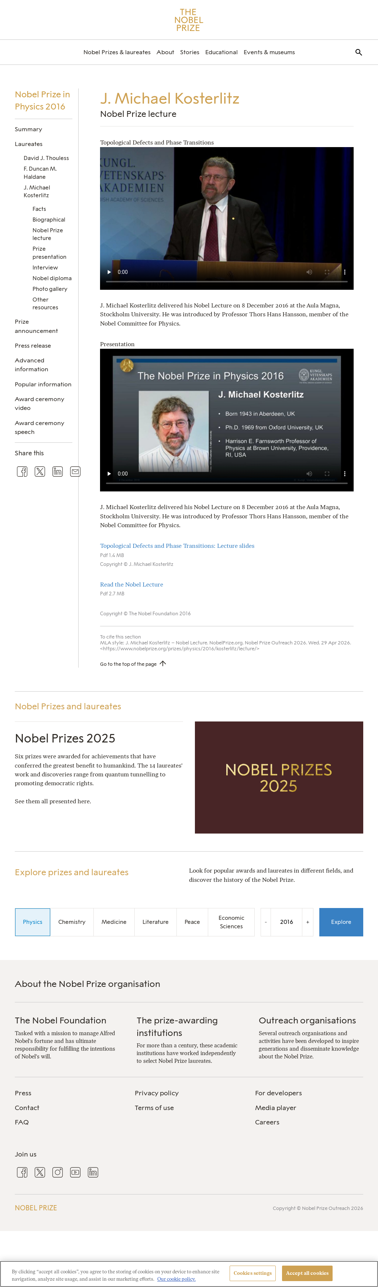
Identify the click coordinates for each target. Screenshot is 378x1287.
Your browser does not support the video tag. (227, 218)
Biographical (48, 219)
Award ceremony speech (39, 427)
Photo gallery (50, 289)
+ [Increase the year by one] (307, 921)
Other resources (45, 303)
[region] (189, 1274)
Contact (27, 1108)
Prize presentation (49, 253)
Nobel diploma (52, 278)
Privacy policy (157, 1093)
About (165, 52)
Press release (33, 345)
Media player (275, 1108)
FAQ (22, 1122)
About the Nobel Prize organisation (87, 983)
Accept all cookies (307, 1273)
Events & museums (269, 52)
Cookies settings (253, 1273)
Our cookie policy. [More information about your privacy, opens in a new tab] (176, 1279)
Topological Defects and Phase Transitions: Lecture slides (177, 545)
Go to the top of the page (128, 664)
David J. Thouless (46, 158)
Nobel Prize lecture (47, 234)
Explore (341, 922)
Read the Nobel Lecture (131, 584)
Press (23, 1093)
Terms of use (154, 1108)
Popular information (43, 384)
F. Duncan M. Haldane (40, 173)
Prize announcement (36, 326)
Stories (189, 52)
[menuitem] (117, 52)
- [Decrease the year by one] (266, 921)
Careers (267, 1122)
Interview (45, 267)
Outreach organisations (307, 1020)
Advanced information (31, 365)
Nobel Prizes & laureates (117, 52)
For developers (278, 1093)
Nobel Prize (36, 1208)
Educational (221, 52)
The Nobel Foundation (60, 1020)
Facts (39, 209)
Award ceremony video (39, 403)
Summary (28, 129)
